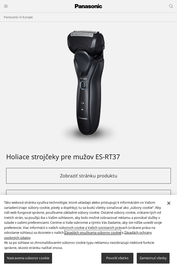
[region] (88, 232)
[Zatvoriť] (168, 203)
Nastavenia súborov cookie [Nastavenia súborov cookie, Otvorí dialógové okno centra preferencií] (28, 258)
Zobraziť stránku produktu (88, 176)
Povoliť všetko (117, 258)
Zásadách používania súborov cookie (93, 232)
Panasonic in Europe (18, 17)
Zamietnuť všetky (153, 258)
